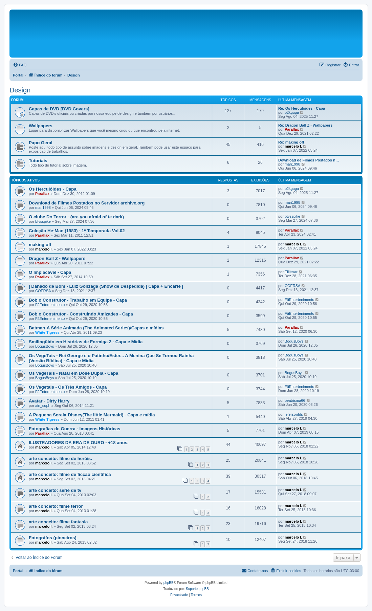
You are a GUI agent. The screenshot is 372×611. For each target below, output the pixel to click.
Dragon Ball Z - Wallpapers (57, 258)
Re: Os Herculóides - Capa (301, 108)
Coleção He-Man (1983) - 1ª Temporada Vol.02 (77, 230)
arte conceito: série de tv (55, 490)
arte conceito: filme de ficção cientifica (70, 474)
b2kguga (292, 112)
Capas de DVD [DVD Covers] (59, 108)
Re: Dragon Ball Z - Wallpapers (305, 125)
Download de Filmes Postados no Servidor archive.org (87, 202)
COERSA (43, 291)
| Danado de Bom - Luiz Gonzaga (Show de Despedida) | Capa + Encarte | (106, 286)
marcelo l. (293, 146)
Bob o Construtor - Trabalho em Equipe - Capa (78, 300)
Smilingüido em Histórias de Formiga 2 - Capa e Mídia (86, 341)
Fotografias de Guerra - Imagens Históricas (74, 428)
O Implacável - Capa (50, 272)
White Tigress (47, 332)
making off (40, 244)
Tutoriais (38, 160)
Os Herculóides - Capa (52, 189)
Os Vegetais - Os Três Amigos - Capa (68, 387)
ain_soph (42, 405)
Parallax (292, 129)
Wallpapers (40, 125)
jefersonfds (294, 414)
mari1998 (292, 164)
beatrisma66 (295, 400)
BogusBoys (44, 346)
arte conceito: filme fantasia (58, 521)
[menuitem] (19, 65)
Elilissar (291, 272)
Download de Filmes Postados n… (308, 160)
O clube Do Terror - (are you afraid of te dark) (76, 216)
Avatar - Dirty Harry (49, 400)
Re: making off (291, 142)
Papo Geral (40, 142)
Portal (18, 75)
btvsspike (43, 221)
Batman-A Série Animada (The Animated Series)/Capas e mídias (96, 327)
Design (19, 90)
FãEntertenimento (50, 305)
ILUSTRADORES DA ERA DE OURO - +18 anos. (79, 442)
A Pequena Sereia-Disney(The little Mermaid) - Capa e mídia (92, 414)
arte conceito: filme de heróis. (60, 458)
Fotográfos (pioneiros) (52, 537)
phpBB (168, 583)
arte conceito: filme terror (56, 506)
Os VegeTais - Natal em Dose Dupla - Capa (73, 373)
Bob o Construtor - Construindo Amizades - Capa (81, 314)
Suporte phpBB (197, 589)
